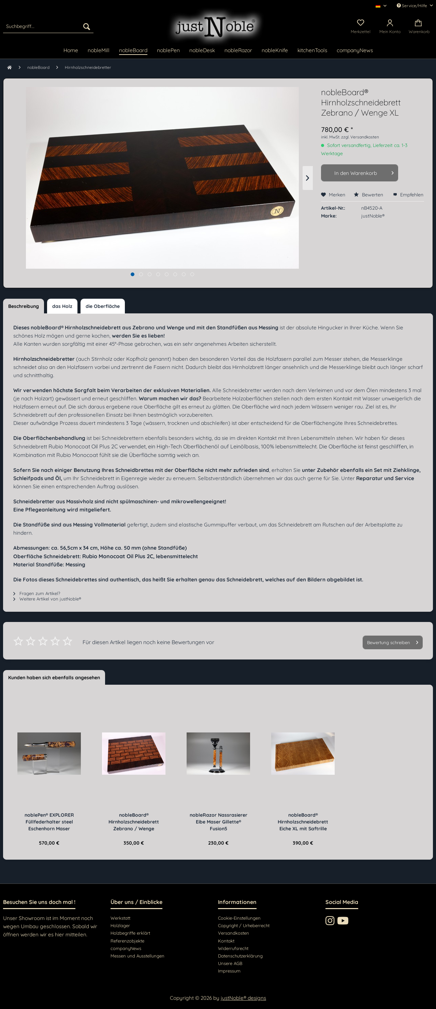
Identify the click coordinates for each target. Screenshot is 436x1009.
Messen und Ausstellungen (137, 956)
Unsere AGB (230, 963)
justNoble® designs (243, 998)
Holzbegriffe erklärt (130, 933)
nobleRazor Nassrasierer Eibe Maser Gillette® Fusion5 (218, 822)
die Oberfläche (103, 306)
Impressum (229, 971)
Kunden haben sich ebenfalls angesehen (54, 677)
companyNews (126, 948)
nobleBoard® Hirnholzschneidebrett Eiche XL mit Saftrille (303, 822)
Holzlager (120, 925)
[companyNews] (355, 51)
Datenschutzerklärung (240, 956)
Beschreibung (23, 306)
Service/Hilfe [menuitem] (412, 5)
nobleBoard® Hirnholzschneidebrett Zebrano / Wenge (133, 822)
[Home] (71, 51)
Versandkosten (233, 933)
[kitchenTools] (312, 51)
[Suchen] (86, 26)
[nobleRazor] (238, 51)
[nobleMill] (98, 51)
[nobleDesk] (202, 51)
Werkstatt (120, 918)
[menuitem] (48, 26)
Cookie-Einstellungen (239, 918)
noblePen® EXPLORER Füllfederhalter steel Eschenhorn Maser (49, 822)
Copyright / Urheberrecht (244, 925)
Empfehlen (408, 195)
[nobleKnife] (275, 51)
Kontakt (226, 941)
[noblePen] (168, 51)
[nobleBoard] (133, 51)
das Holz (62, 306)
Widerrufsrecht (233, 948)
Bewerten (369, 195)
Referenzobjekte (127, 941)
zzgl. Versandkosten (360, 136)
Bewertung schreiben (392, 641)
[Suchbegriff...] (48, 26)
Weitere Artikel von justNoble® (47, 599)
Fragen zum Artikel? (36, 593)
